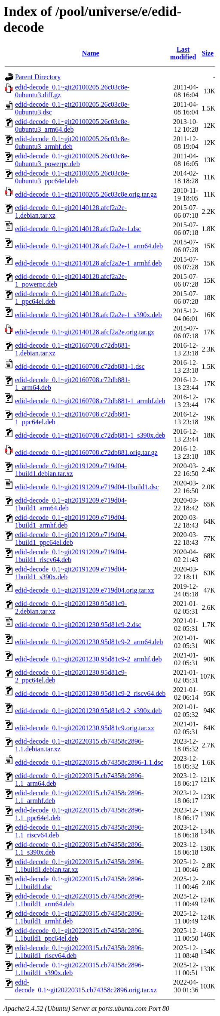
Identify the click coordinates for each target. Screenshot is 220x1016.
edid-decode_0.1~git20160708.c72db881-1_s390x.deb (90, 435)
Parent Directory (38, 76)
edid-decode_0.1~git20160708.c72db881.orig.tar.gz (86, 452)
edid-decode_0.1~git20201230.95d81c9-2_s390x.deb (88, 710)
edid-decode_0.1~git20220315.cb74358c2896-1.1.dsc (89, 762)
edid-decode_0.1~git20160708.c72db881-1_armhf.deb (90, 401)
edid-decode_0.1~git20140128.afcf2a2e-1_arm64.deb (89, 246)
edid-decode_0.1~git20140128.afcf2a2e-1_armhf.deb (88, 263)
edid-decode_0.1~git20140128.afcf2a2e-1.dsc (78, 228)
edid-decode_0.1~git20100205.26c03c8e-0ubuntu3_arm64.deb (72, 125)
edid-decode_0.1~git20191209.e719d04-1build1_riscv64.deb (71, 555)
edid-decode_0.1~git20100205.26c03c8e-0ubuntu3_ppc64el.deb (72, 177)
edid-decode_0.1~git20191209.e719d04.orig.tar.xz (84, 590)
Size (208, 53)
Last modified (183, 53)
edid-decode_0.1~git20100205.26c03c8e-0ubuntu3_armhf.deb (72, 142)
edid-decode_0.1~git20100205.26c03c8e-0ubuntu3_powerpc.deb (72, 159)
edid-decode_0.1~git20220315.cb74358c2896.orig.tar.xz (86, 986)
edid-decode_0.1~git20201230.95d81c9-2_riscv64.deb (90, 693)
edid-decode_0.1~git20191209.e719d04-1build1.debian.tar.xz (71, 469)
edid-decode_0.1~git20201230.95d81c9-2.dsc (78, 624)
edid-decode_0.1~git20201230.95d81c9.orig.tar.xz (84, 728)
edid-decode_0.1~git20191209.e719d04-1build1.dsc (87, 487)
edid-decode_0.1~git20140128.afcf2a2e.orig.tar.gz (84, 332)
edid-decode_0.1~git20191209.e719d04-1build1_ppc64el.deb (71, 538)
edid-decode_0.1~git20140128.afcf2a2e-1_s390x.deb (88, 314)
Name (90, 53)
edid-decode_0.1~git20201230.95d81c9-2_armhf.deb (88, 659)
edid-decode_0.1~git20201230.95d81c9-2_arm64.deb (89, 641)
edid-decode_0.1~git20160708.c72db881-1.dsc (79, 366)
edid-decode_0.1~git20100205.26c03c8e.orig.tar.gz (86, 194)
